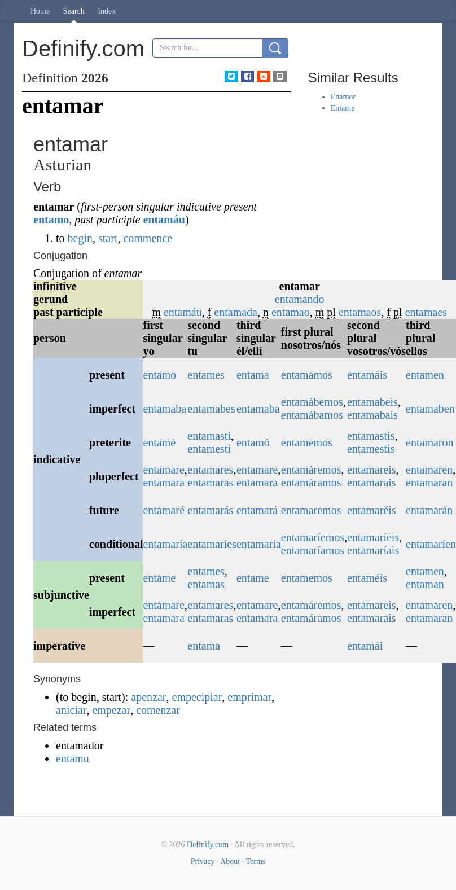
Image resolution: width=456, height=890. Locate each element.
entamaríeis (373, 537)
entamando (300, 299)
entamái (365, 645)
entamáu (164, 219)
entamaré (163, 510)
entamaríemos (312, 537)
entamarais (371, 482)
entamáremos (311, 469)
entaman (425, 584)
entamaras (210, 482)
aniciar (71, 710)
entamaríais (373, 550)
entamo (51, 219)
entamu (72, 758)
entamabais (372, 415)
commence (147, 238)
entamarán (429, 510)
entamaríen (431, 544)
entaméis (367, 578)
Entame (343, 108)
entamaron (429, 442)
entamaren (429, 469)
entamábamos (312, 415)
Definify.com (208, 844)
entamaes (426, 312)
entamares (210, 469)
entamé (159, 442)
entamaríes (211, 544)
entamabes (211, 408)
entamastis (370, 435)
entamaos (360, 312)
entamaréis (371, 510)
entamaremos (311, 510)
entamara (163, 482)
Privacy (203, 861)
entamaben (430, 408)
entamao (290, 312)
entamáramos (311, 482)
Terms (255, 861)
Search (74, 11)
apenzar (148, 697)
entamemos (306, 442)
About (230, 861)
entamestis (370, 448)
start (107, 238)
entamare (163, 469)
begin (80, 238)
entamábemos (312, 402)
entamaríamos (312, 550)
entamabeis (372, 402)
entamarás (210, 510)
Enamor (343, 97)
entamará (257, 510)
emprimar (249, 697)
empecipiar (197, 697)
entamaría (165, 544)
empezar (111, 710)
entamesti (209, 448)
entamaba (164, 408)
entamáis (367, 375)
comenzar (158, 710)
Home (40, 11)
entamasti (209, 435)
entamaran (429, 482)
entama (252, 375)
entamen (425, 375)
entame (159, 578)
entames (206, 375)
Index (107, 11)
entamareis (371, 469)
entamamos (306, 375)
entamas (206, 584)
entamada (235, 312)
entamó (253, 442)
